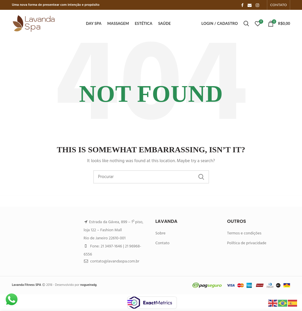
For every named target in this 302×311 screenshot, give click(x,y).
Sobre (160, 233)
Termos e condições (244, 233)
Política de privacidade (246, 243)
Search (201, 177)
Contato (162, 243)
